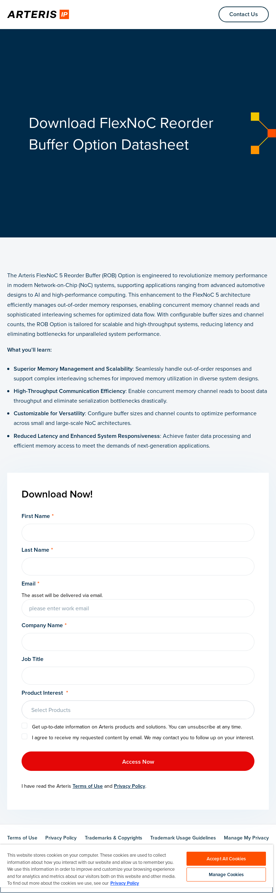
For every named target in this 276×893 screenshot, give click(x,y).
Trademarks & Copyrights (113, 837)
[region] (136, 869)
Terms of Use (88, 786)
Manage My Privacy (246, 837)
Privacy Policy (129, 786)
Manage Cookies (226, 874)
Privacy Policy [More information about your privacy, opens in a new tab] (124, 883)
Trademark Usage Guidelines (183, 837)
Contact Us (243, 14)
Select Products (50, 710)
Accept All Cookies (226, 858)
